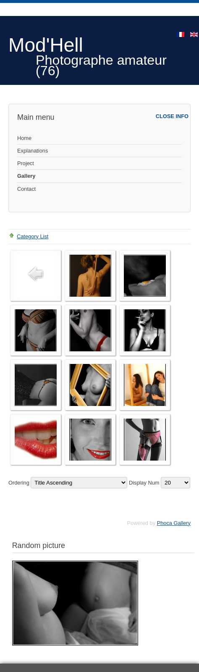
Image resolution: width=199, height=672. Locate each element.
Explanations (32, 151)
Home (24, 138)
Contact (26, 189)
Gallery (26, 176)
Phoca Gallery (174, 523)
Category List (32, 236)
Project (25, 163)
